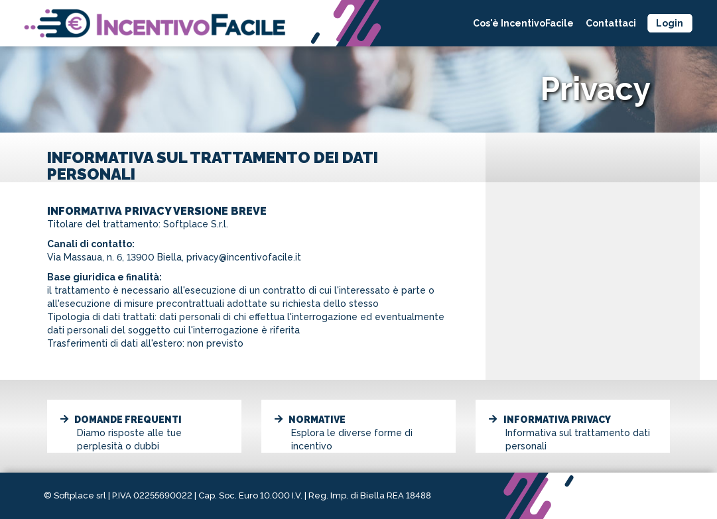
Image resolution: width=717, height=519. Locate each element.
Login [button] (669, 23)
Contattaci (611, 23)
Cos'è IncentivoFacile (523, 23)
